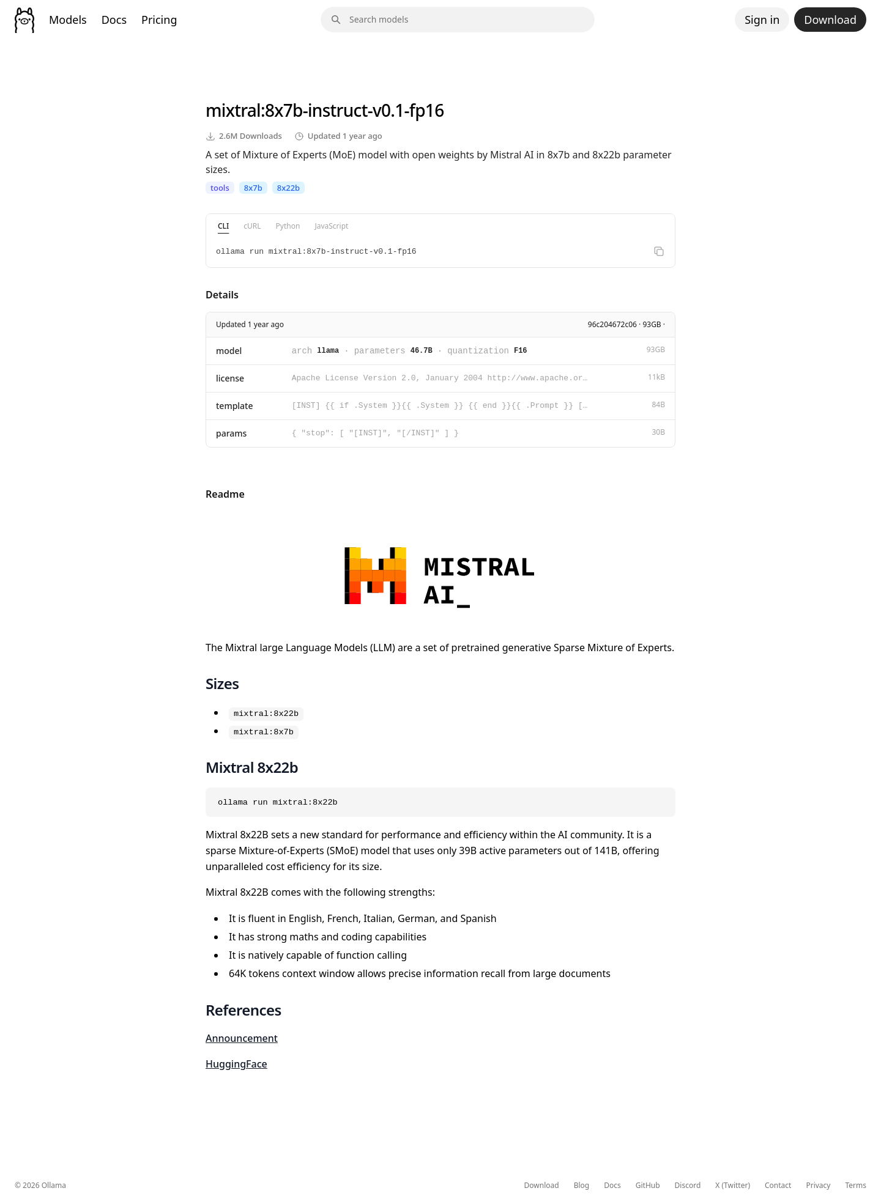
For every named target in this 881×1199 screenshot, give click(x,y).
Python (288, 226)
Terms (855, 1185)
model (229, 350)
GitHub (648, 1185)
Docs (114, 19)
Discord (688, 1185)
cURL (252, 226)
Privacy (818, 1185)
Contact (778, 1185)
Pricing (159, 19)
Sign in (762, 19)
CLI (223, 226)
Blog (582, 1185)
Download (830, 19)
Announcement (242, 1038)
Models (68, 19)
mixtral (233, 110)
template (234, 405)
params (231, 433)
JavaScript (331, 226)
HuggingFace (236, 1064)
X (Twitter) (732, 1185)
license (230, 378)
